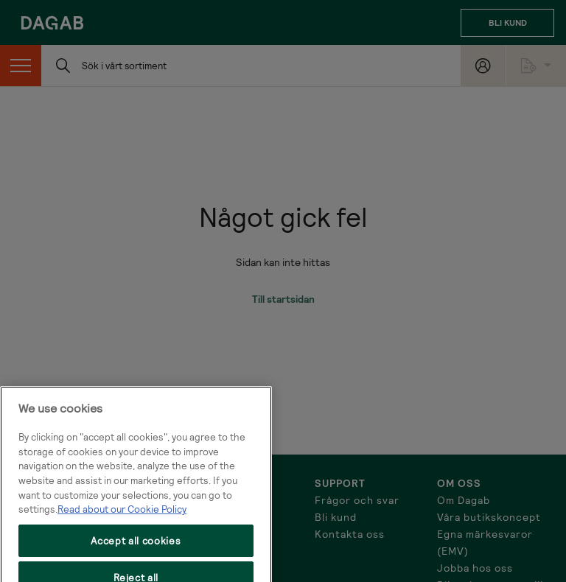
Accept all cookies (136, 552)
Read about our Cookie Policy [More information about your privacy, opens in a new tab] (121, 521)
